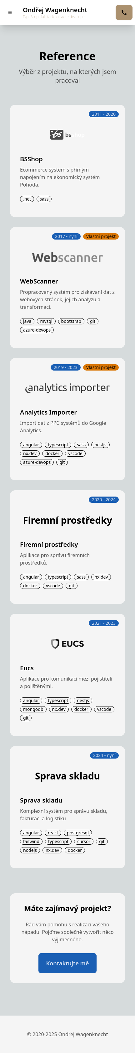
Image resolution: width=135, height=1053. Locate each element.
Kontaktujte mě (67, 963)
